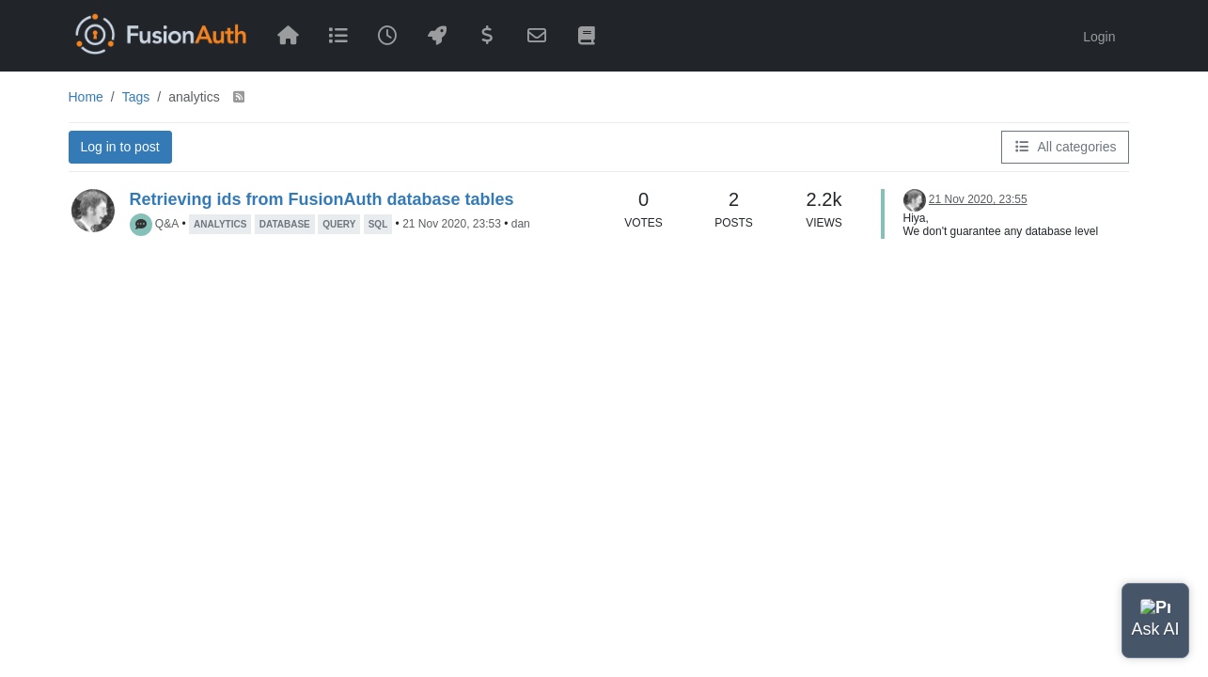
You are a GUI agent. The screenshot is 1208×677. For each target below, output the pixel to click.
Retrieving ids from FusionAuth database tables (322, 199)
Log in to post (120, 146)
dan (520, 223)
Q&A (167, 223)
